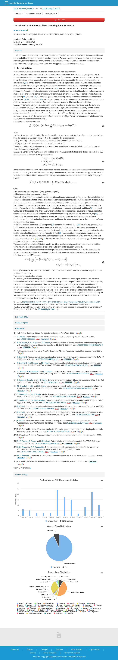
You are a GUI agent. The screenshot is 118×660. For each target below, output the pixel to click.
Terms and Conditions (72, 653)
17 (53, 225)
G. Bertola (21, 371)
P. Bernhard (22, 357)
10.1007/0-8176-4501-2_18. (79, 365)
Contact (32, 653)
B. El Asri (21, 406)
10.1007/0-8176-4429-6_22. (49, 359)
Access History (21, 475)
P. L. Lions (41, 386)
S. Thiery (45, 363)
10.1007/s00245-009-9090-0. (49, 443)
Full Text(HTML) (21, 317)
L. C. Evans (33, 343)
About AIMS (14, 650)
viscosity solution (93, 302)
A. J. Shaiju (36, 394)
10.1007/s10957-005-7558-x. (57, 403)
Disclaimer (59, 650)
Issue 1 (30, 9)
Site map (36, 657)
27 (28, 99)
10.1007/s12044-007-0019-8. (67, 397)
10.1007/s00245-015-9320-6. (80, 374)
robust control (41, 302)
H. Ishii (30, 386)
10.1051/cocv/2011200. (88, 415)
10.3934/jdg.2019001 (51, 9)
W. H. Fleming (23, 455)
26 (25, 99)
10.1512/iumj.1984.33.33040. (35, 452)
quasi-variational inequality (74, 302)
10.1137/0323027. (31, 339)
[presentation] (88, 74)
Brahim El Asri (20, 31)
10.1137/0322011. (54, 382)
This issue (19, 13)
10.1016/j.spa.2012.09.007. (80, 423)
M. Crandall (22, 386)
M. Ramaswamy (38, 400)
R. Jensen (46, 343)
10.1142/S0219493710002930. (44, 409)
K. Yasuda (47, 371)
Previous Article (34, 13)
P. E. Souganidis (37, 447)
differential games (55, 302)
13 (60, 233)
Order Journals (76, 650)
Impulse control (28, 302)
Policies (30, 650)
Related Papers (21, 323)
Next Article (51, 13)
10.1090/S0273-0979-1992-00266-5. (80, 388)
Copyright (44, 650)
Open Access (95, 650)
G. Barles (21, 337)
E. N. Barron (22, 343)
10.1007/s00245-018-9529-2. (61, 431)
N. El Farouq (33, 363)
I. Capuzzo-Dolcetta (25, 380)
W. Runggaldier (33, 371)
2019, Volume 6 (19, 9)
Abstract (18, 51)
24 (24, 97)
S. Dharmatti (22, 394)
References (20, 328)
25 (35, 97)
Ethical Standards (50, 653)
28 (41, 99)
